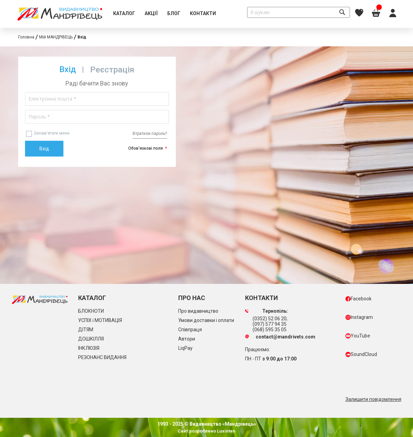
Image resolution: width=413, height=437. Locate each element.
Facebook (358, 298)
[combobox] (298, 12)
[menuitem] (124, 14)
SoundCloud (361, 354)
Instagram (359, 317)
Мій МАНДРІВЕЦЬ (56, 37)
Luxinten (225, 431)
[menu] (164, 14)
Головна (26, 37)
